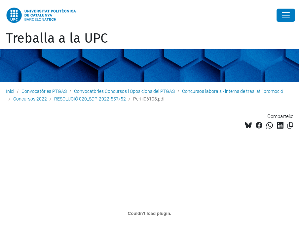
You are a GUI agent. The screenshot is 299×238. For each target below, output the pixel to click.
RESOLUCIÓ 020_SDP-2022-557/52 (90, 98)
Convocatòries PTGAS (44, 91)
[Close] (286, 15)
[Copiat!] (290, 125)
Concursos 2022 (30, 98)
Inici (10, 91)
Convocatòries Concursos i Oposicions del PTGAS (124, 91)
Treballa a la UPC (57, 38)
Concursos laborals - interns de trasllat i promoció (232, 91)
